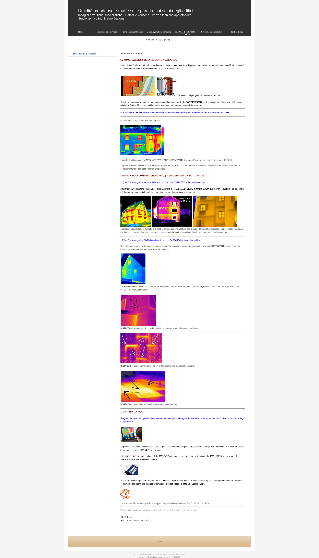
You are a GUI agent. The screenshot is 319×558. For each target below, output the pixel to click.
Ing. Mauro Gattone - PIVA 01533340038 (152, 554)
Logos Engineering (155, 557)
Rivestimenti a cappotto (83, 53)
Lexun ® (167, 557)
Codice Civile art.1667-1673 (135, 520)
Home (159, 541)
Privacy (173, 554)
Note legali (181, 554)
